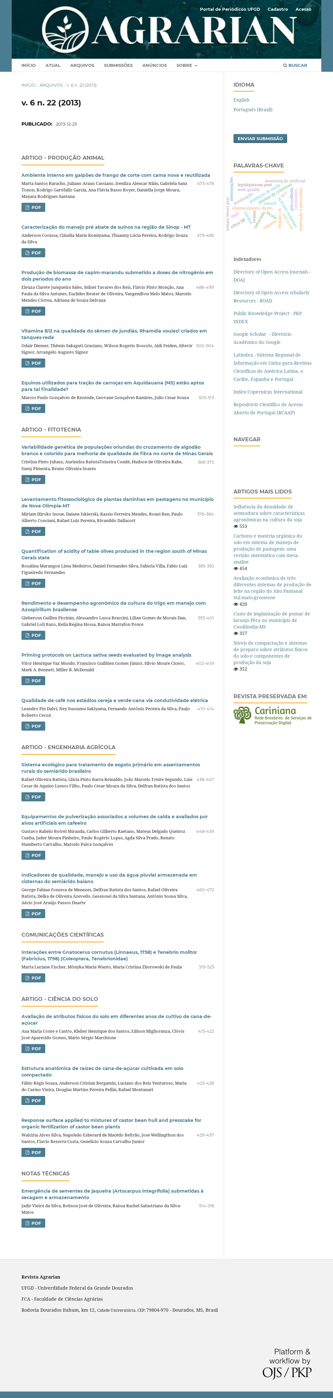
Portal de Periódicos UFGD (230, 9)
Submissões (118, 65)
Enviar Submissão (260, 138)
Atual (53, 65)
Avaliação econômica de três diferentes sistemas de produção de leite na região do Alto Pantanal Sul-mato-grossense (272, 588)
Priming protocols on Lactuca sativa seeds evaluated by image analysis (106, 655)
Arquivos (82, 65)
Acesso (304, 9)
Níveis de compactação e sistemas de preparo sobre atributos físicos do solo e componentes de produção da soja (270, 652)
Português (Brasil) (253, 109)
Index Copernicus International (267, 392)
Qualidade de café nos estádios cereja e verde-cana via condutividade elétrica (114, 700)
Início (28, 65)
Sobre (185, 65)
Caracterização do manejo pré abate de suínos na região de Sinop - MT (106, 227)
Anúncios (154, 65)
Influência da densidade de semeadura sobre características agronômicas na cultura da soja (269, 513)
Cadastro (278, 9)
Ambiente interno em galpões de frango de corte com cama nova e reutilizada (115, 175)
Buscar (295, 65)
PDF (35, 207)
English (241, 100)
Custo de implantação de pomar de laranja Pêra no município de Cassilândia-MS (271, 620)
